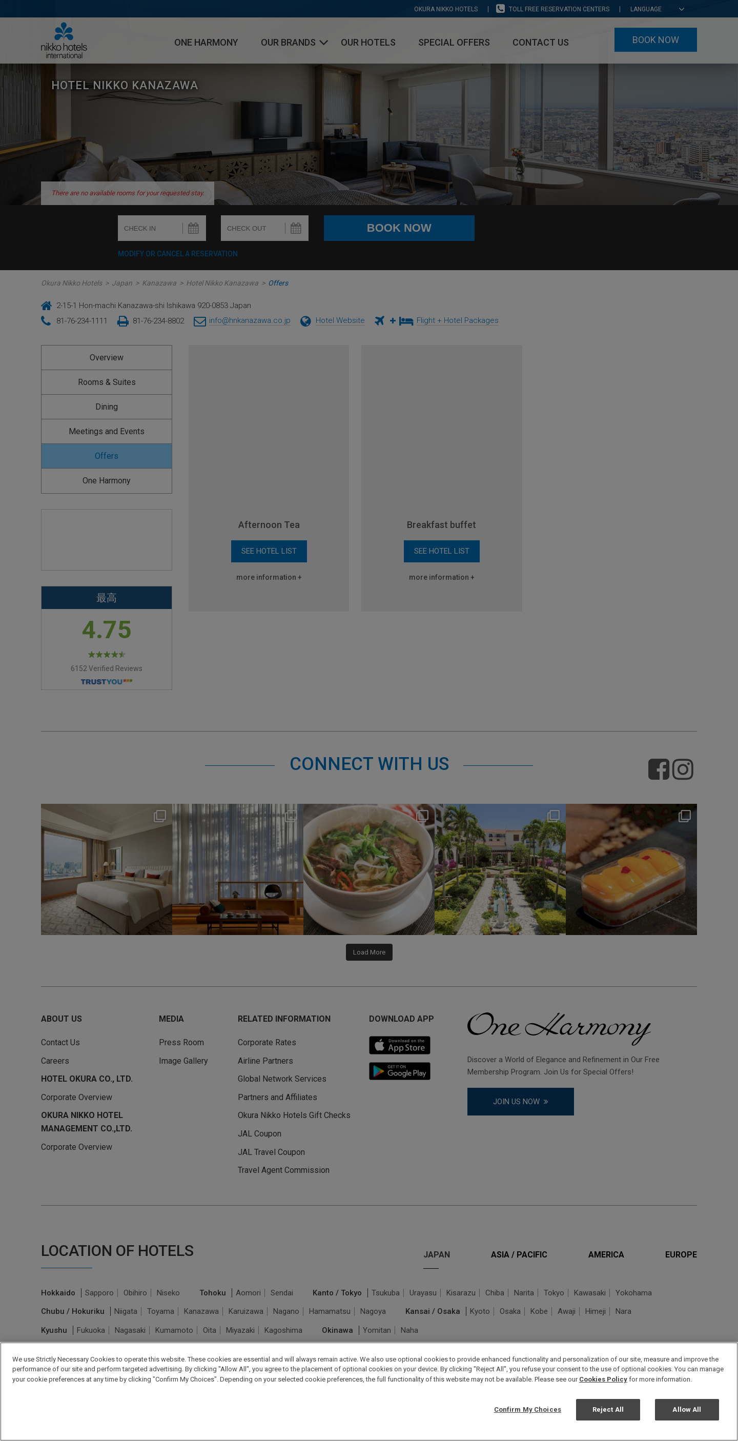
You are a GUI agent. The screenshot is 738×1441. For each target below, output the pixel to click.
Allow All (686, 1409)
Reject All (608, 1409)
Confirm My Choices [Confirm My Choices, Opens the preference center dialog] (527, 1409)
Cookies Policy (603, 1379)
